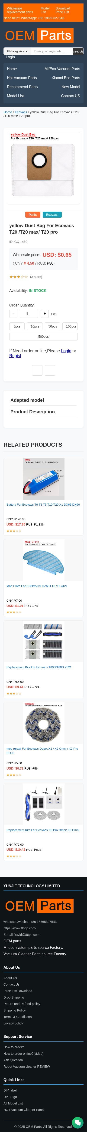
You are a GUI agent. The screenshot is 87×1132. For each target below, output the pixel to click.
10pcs (35, 326)
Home (12, 69)
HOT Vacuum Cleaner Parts (23, 1110)
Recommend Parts (22, 87)
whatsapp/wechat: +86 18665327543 (30, 922)
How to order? (13, 1047)
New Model (70, 87)
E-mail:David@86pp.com (21, 935)
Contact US (70, 96)
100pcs (71, 326)
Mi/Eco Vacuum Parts (62, 69)
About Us (10, 978)
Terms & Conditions (17, 1017)
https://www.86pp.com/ (19, 928)
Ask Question (13, 1060)
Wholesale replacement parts (20, 10)
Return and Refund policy (21, 1004)
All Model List (13, 1103)
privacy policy (13, 1023)
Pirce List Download (17, 991)
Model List (45, 10)
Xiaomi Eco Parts (66, 78)
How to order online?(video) (23, 1053)
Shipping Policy (14, 1010)
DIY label (10, 1090)
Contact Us (11, 984)
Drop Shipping (13, 997)
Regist (15, 355)
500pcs (43, 336)
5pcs (16, 326)
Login (10, 57)
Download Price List (62, 10)
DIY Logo (10, 1097)
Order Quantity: (22, 305)
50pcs (52, 326)
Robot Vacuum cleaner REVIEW (26, 1066)
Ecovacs (21, 112)
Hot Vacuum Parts (22, 78)
